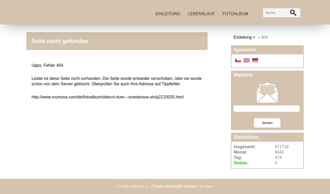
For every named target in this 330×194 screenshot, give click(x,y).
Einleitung (167, 14)
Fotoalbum (235, 14)
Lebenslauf (201, 14)
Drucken (206, 186)
